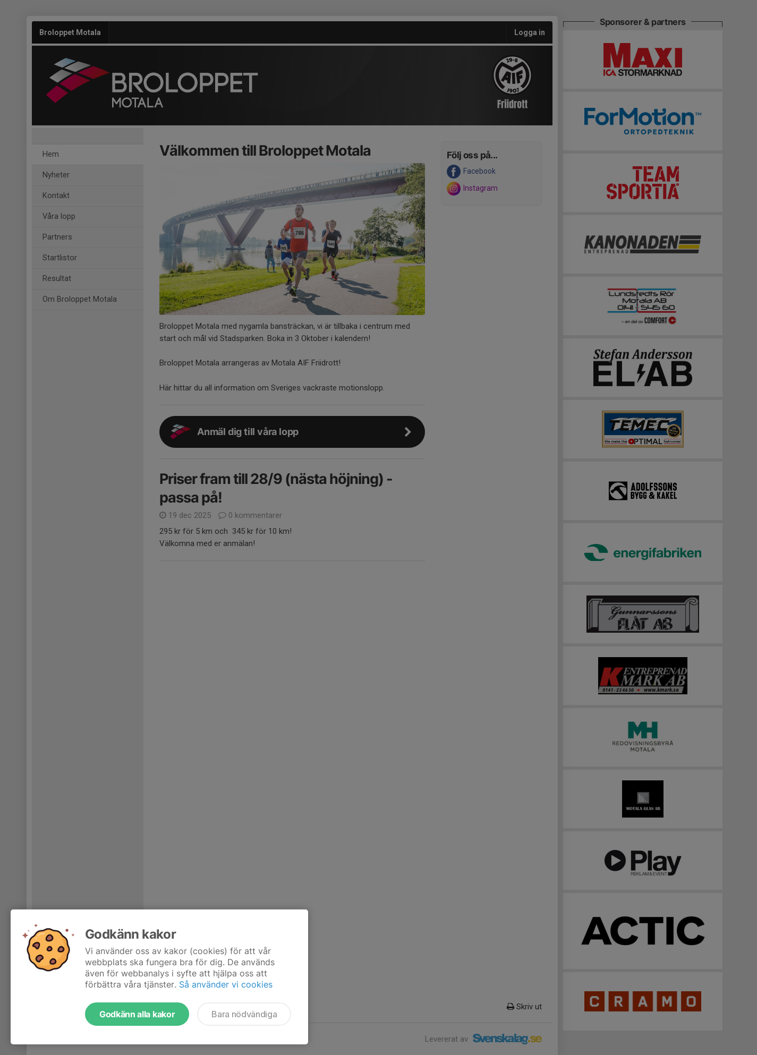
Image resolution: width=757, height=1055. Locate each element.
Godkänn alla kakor (137, 1014)
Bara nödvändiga (244, 1014)
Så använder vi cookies (226, 984)
